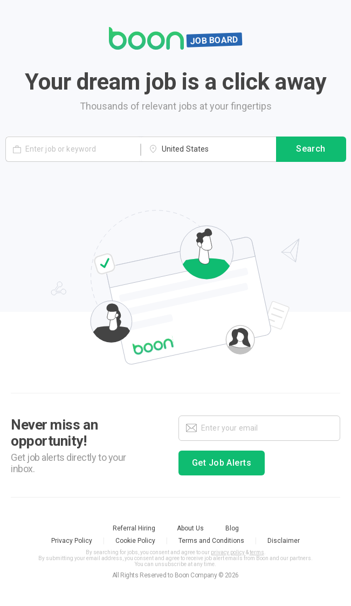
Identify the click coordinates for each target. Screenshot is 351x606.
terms (257, 552)
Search (311, 149)
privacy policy (228, 552)
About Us (190, 528)
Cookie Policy (135, 540)
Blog (232, 528)
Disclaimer (283, 540)
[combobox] (208, 149)
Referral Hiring (134, 528)
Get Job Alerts (221, 463)
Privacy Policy (71, 540)
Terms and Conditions (211, 540)
